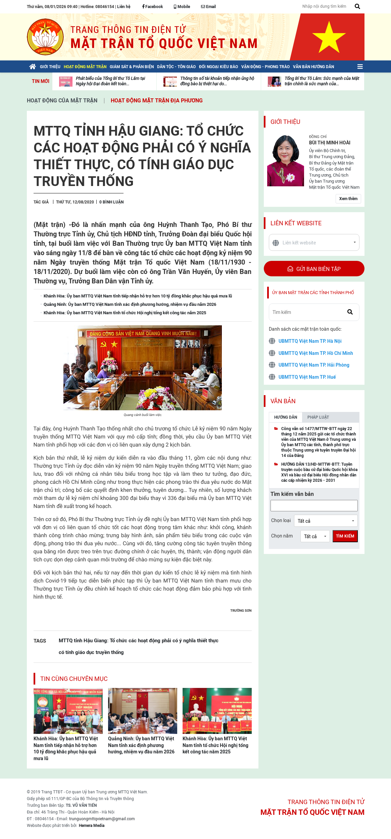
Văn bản (283, 401)
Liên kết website (296, 223)
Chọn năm (282, 536)
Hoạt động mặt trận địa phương (157, 100)
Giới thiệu (285, 121)
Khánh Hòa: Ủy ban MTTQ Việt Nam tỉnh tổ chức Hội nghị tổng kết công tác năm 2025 (215, 745)
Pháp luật (318, 417)
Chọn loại (281, 520)
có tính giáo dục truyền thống (91, 652)
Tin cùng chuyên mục (74, 678)
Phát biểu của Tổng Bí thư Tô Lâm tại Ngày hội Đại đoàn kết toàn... (110, 81)
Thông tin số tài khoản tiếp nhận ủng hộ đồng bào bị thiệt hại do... (217, 81)
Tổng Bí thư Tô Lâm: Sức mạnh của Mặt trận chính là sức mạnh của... (322, 81)
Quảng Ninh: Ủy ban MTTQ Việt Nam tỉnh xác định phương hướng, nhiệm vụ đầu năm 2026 (141, 745)
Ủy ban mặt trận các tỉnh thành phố (313, 292)
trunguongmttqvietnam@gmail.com (102, 819)
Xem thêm (348, 198)
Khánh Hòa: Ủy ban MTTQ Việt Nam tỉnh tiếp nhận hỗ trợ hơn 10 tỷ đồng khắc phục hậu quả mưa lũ (66, 748)
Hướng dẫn (285, 417)
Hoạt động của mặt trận (62, 100)
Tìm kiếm (345, 536)
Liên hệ (123, 6)
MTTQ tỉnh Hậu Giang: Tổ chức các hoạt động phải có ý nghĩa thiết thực (138, 640)
